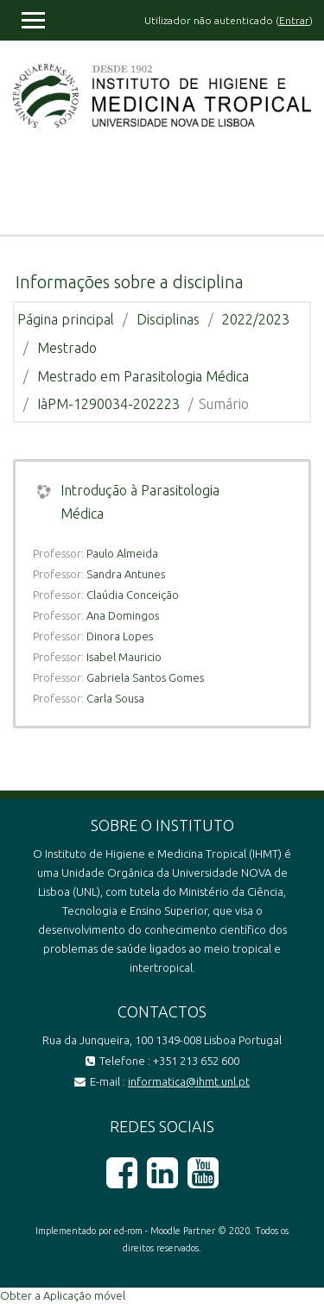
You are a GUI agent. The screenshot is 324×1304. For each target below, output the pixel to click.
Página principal (65, 319)
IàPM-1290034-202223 (108, 404)
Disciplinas (168, 319)
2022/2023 (255, 319)
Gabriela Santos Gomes (145, 677)
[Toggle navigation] (299, 191)
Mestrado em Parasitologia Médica (143, 376)
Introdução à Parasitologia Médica (139, 501)
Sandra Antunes (125, 574)
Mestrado (67, 348)
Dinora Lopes (119, 636)
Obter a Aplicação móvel (62, 1295)
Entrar (294, 20)
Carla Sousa (115, 698)
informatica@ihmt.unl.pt (189, 1081)
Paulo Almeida (122, 553)
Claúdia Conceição (132, 595)
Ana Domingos (122, 615)
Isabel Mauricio (124, 657)
